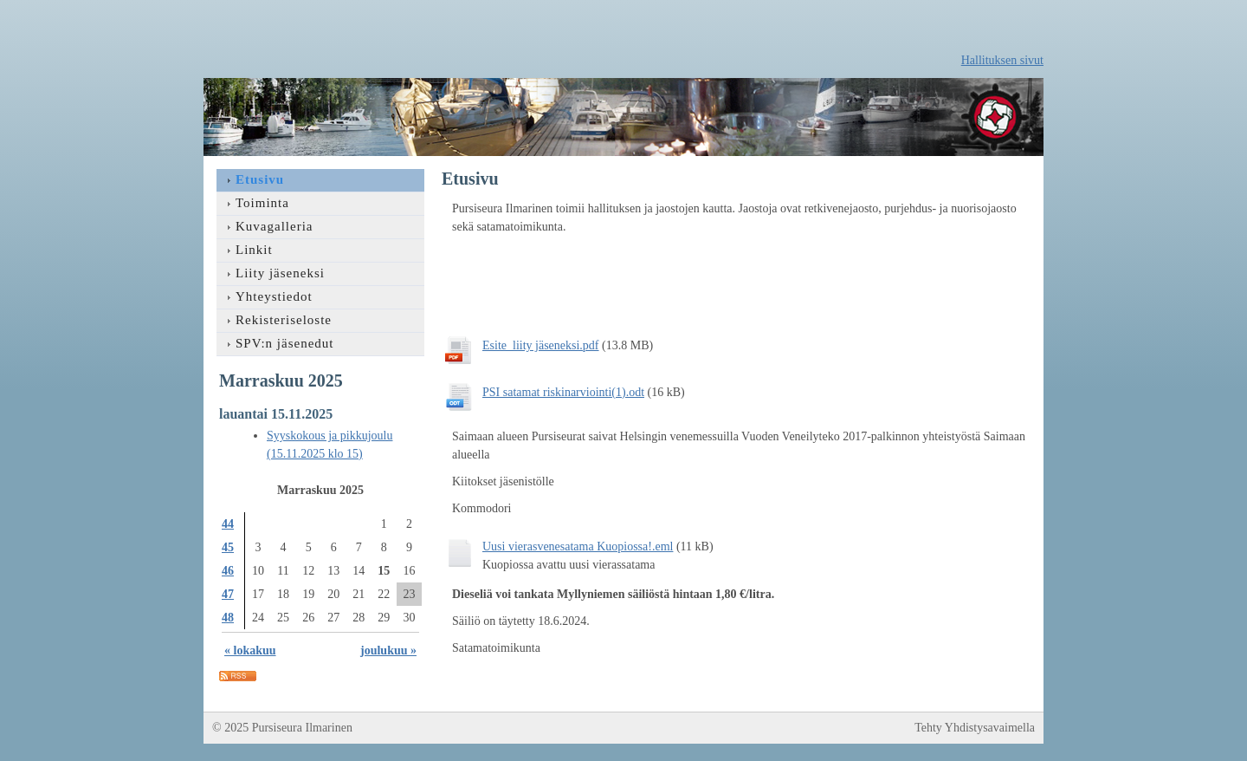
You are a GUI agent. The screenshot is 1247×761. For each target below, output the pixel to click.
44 (228, 523)
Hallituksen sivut (1002, 60)
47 (228, 594)
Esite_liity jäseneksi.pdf (540, 345)
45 (228, 547)
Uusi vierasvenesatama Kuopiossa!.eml (577, 546)
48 (228, 617)
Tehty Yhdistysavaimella (974, 727)
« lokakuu (250, 650)
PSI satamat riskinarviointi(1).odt (563, 392)
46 (228, 570)
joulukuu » (388, 650)
